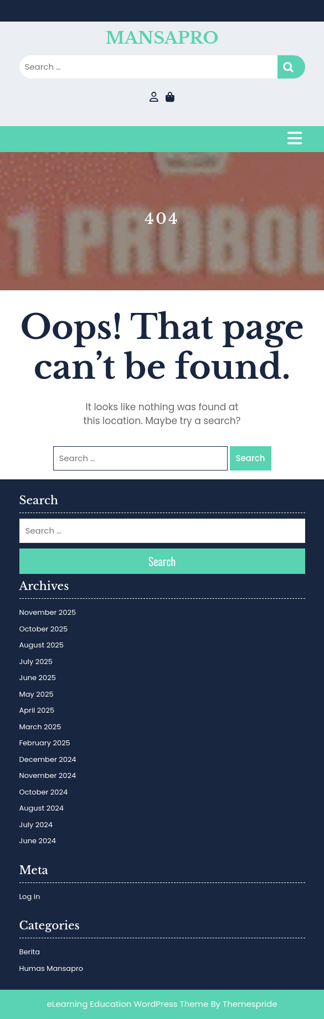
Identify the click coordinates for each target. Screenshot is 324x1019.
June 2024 (37, 840)
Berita (29, 952)
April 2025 (37, 710)
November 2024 (47, 775)
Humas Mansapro (51, 968)
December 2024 (47, 759)
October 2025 (43, 629)
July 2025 (36, 661)
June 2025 (37, 677)
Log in (29, 896)
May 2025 (36, 694)
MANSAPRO (162, 38)
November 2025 (47, 612)
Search (291, 67)
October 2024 (43, 792)
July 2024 (36, 824)
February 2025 (44, 743)
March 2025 (40, 727)
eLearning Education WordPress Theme (128, 1004)
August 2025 (41, 645)
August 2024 (41, 808)
